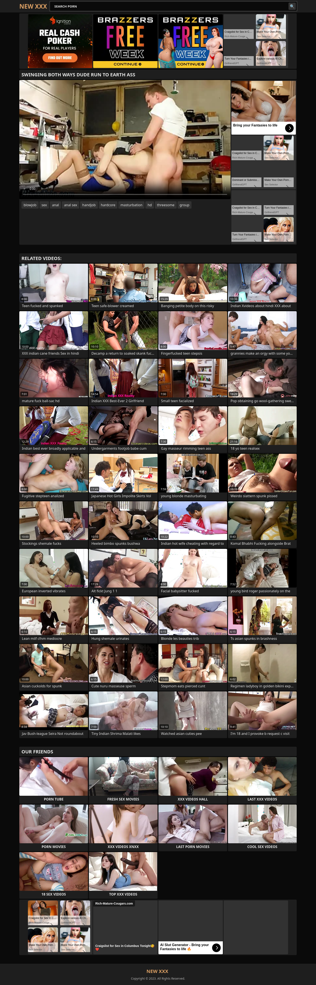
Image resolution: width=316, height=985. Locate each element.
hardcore (108, 205)
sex (44, 205)
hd (149, 205)
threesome (165, 205)
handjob (89, 205)
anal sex (70, 205)
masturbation (131, 205)
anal (55, 205)
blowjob (30, 205)
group (185, 205)
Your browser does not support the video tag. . (125, 139)
